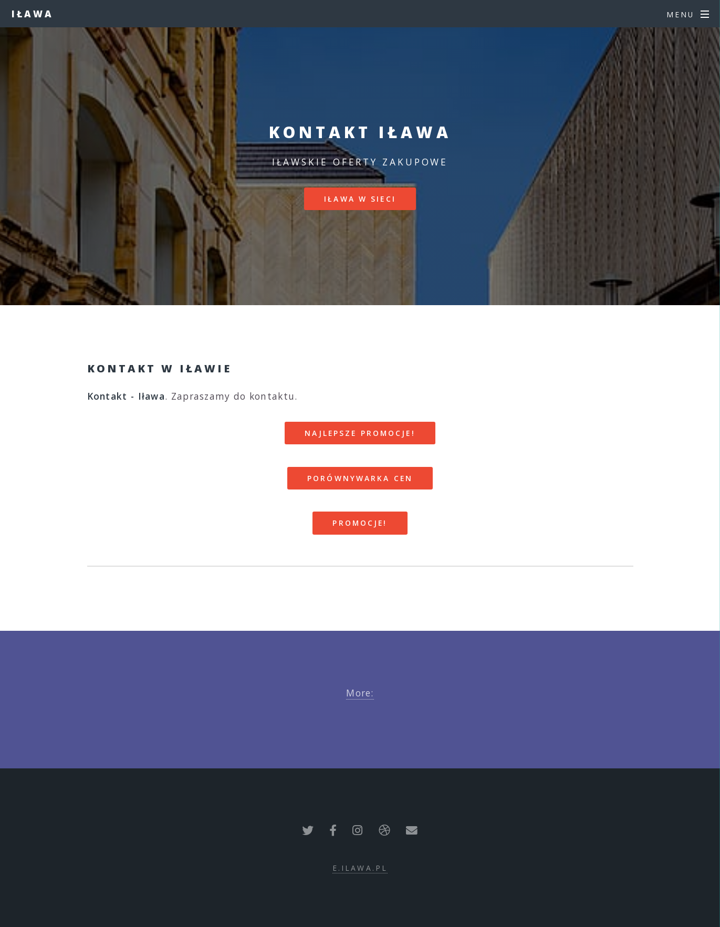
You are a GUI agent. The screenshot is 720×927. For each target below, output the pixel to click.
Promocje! (359, 523)
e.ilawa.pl (360, 868)
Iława (33, 13)
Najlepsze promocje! (360, 433)
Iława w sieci (360, 199)
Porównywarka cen (360, 478)
